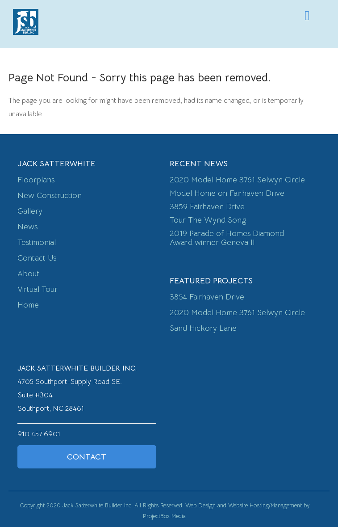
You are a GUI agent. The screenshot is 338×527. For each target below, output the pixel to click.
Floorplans (35, 180)
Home (28, 305)
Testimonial (36, 242)
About (28, 273)
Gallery (29, 211)
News (27, 227)
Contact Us (36, 258)
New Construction (49, 195)
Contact (86, 457)
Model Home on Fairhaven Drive (227, 193)
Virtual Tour (37, 289)
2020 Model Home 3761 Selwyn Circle (237, 180)
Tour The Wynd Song (208, 220)
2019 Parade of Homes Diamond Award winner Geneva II (227, 237)
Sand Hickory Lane (203, 328)
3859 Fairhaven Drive (207, 206)
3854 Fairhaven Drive (207, 297)
